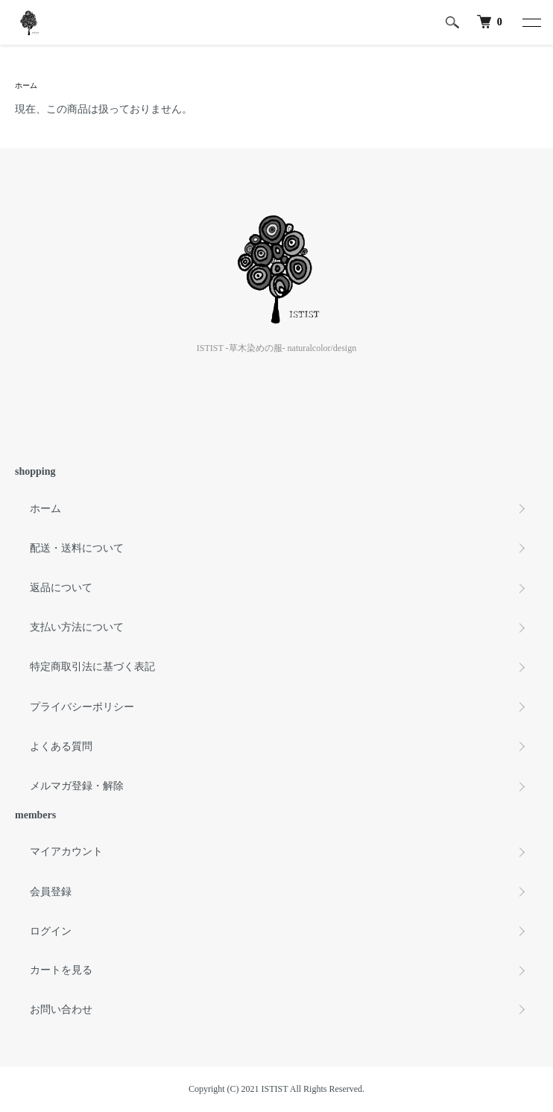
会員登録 (51, 891)
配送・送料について (77, 548)
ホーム (26, 85)
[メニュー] (530, 22)
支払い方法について (77, 627)
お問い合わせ (61, 1009)
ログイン (51, 931)
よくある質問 (61, 746)
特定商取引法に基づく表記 (92, 666)
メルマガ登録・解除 (77, 786)
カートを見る (61, 970)
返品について (61, 587)
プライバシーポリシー (82, 707)
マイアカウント (66, 851)
